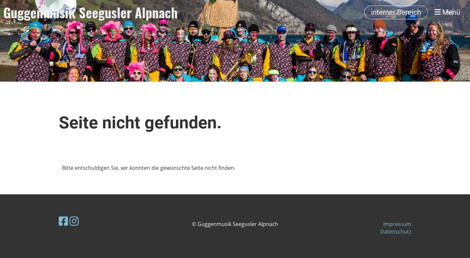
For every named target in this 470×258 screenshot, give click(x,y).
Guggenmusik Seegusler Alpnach (90, 12)
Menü (447, 12)
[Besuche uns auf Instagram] (74, 221)
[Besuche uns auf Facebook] (63, 221)
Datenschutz (395, 231)
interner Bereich (396, 12)
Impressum (397, 224)
